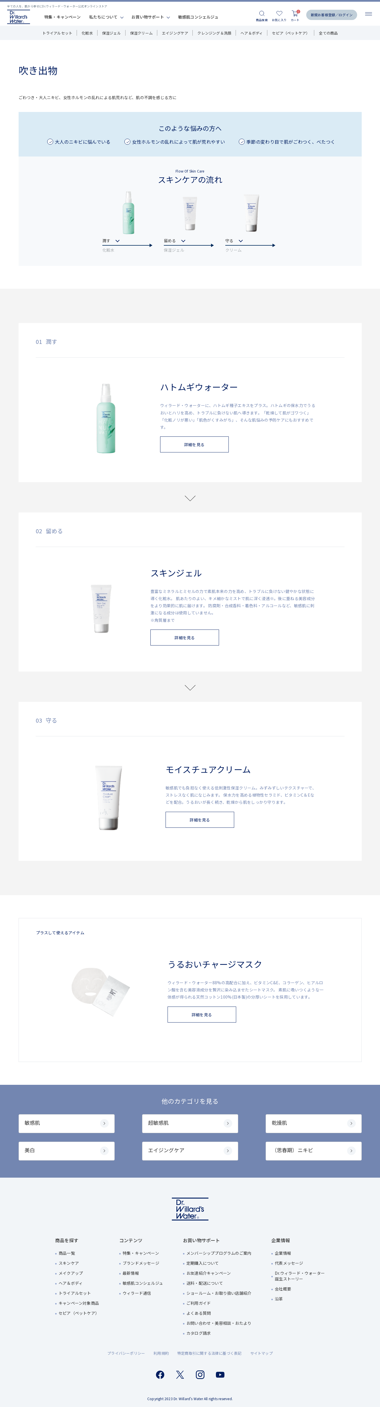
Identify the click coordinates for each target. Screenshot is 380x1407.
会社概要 (283, 1289)
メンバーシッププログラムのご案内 (218, 1253)
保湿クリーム (141, 33)
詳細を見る (194, 444)
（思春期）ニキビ (314, 1150)
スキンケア (69, 1263)
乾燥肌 (314, 1123)
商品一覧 (67, 1253)
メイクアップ (71, 1273)
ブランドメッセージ (141, 1263)
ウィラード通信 (137, 1293)
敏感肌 (67, 1123)
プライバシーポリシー (126, 1353)
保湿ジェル (111, 33)
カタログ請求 (198, 1333)
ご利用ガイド (198, 1303)
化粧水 (87, 33)
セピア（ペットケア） (291, 33)
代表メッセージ (289, 1263)
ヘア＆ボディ (251, 33)
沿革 (279, 1299)
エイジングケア (175, 33)
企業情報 (283, 1253)
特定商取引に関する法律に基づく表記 (209, 1353)
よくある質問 (198, 1313)
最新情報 (131, 1273)
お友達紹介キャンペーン (208, 1273)
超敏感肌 (190, 1123)
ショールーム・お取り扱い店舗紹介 (218, 1293)
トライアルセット (57, 33)
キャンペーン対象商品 (79, 1303)
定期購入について (202, 1263)
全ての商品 (328, 33)
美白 (67, 1150)
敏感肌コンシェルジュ (198, 17)
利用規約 (161, 1353)
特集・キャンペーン (62, 17)
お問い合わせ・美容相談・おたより (218, 1323)
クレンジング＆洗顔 (214, 33)
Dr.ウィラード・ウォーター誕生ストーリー (300, 1276)
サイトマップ (261, 1353)
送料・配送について (204, 1283)
